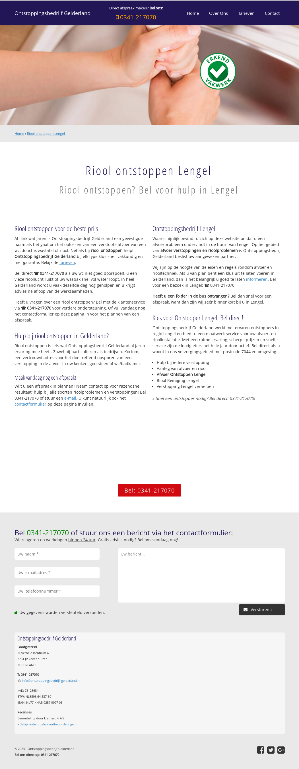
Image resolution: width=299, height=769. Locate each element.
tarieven (67, 262)
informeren (257, 279)
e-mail (70, 398)
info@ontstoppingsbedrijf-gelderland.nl (51, 680)
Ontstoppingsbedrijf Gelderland (52, 13)
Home (19, 133)
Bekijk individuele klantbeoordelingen (48, 724)
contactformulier (30, 404)
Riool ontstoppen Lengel (46, 133)
